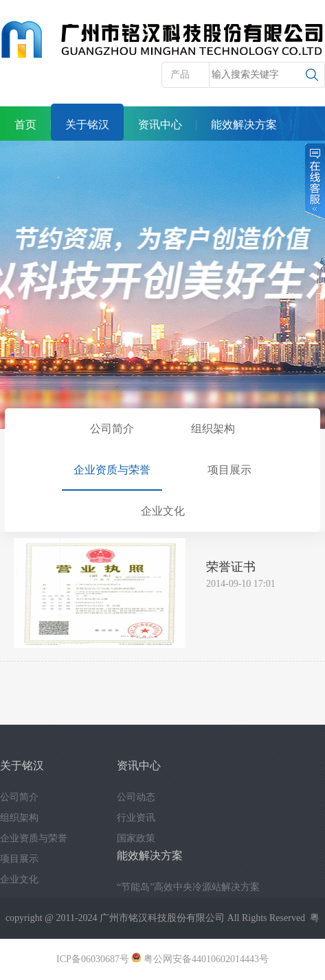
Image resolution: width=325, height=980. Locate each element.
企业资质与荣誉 (112, 470)
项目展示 (229, 470)
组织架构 (213, 428)
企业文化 (163, 511)
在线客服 (314, 181)
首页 (25, 124)
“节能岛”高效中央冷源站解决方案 (188, 887)
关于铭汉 (87, 124)
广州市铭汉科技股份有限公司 (162, 918)
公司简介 (112, 428)
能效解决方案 (244, 124)
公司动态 (136, 797)
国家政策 (136, 838)
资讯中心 (160, 124)
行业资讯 (136, 818)
